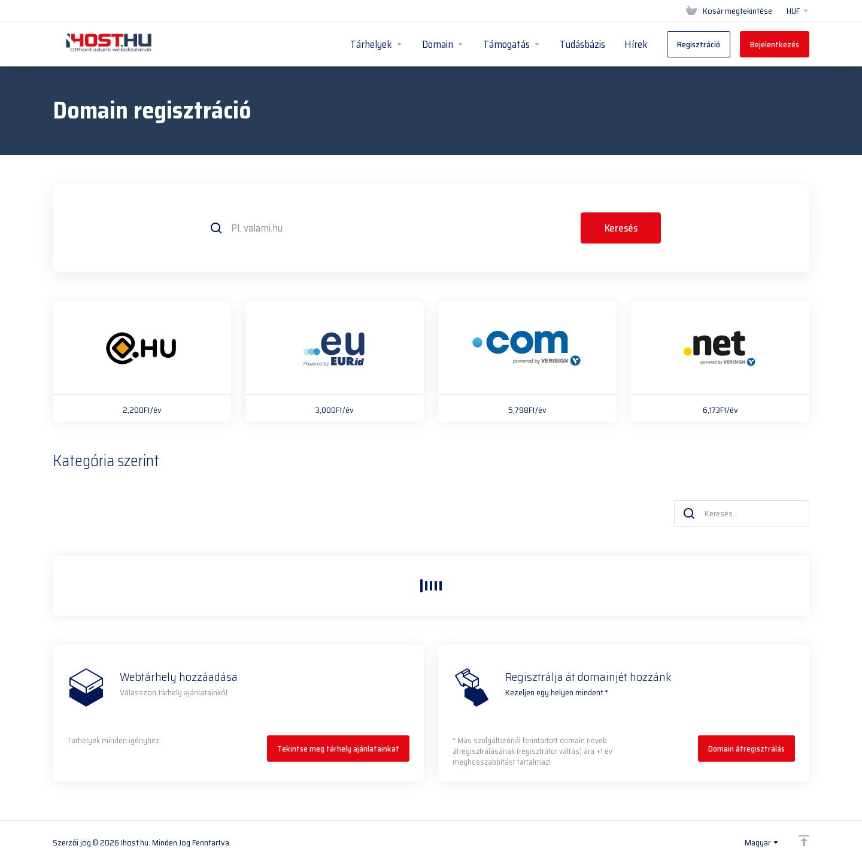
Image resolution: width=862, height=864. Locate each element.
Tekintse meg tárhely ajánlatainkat (338, 748)
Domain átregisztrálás (746, 748)
